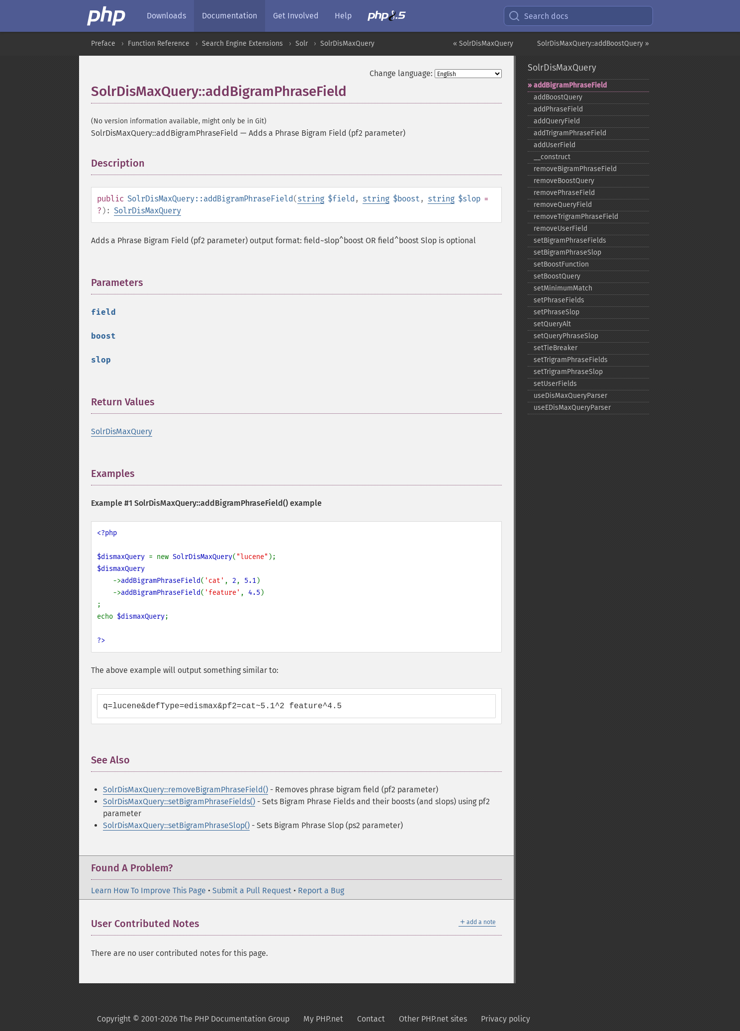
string (310, 198)
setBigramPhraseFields (570, 240)
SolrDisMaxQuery (347, 43)
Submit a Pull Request (251, 890)
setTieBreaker (555, 348)
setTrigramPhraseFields (571, 360)
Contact (371, 1019)
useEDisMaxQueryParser (572, 407)
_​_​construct (552, 157)
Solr (301, 43)
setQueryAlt (552, 324)
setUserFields (555, 383)
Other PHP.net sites (433, 1019)
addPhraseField (558, 109)
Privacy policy (505, 1019)
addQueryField (557, 121)
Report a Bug (321, 890)
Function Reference (158, 43)
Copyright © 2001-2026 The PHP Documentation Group (193, 1019)
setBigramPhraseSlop (567, 252)
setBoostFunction (561, 264)
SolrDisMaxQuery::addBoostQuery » (593, 43)
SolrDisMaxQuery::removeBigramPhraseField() (185, 789)
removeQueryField (563, 204)
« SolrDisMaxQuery (483, 43)
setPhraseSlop (556, 312)
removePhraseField (564, 192)
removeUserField (560, 228)
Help (343, 15)
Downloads (166, 15)
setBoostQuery (557, 276)
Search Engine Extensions (242, 43)
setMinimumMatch (563, 288)
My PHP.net (323, 1019)
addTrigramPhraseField (570, 133)
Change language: (401, 73)
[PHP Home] (107, 16)
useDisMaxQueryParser (570, 395)
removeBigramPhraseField (575, 169)
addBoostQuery (558, 97)
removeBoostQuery (564, 181)
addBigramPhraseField (570, 85)
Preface (103, 43)
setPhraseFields (559, 300)
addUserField (554, 145)
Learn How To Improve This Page (148, 890)
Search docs (538, 16)
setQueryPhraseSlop (566, 336)
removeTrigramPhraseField (576, 216)
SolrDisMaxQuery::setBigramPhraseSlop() (176, 825)
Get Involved (296, 15)
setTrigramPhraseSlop (568, 372)
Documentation (229, 15)
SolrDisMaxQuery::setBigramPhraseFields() (179, 801)
